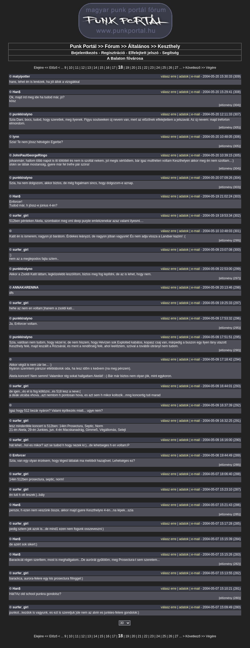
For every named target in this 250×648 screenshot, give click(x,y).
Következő (192, 68)
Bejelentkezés (84, 52)
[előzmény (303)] (230, 187)
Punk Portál (83, 46)
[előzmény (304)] (230, 105)
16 (107, 68)
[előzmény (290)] (230, 350)
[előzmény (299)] (230, 240)
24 (158, 68)
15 (101, 68)
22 (145, 68)
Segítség (170, 52)
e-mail (195, 76)
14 (95, 68)
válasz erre (168, 76)
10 (70, 68)
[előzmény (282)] (230, 563)
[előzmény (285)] (230, 514)
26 (170, 68)
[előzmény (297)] (230, 278)
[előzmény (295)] (230, 327)
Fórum (112, 46)
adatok (184, 76)
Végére (211, 68)
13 (89, 68)
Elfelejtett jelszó (143, 52)
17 (113, 68)
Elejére (39, 68)
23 (151, 68)
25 (164, 68)
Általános (138, 46)
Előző (53, 68)
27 (176, 68)
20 (133, 68)
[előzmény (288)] (230, 464)
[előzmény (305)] (230, 127)
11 (76, 68)
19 (127, 68)
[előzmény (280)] (230, 598)
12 (83, 68)
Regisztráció (113, 52)
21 (139, 68)
